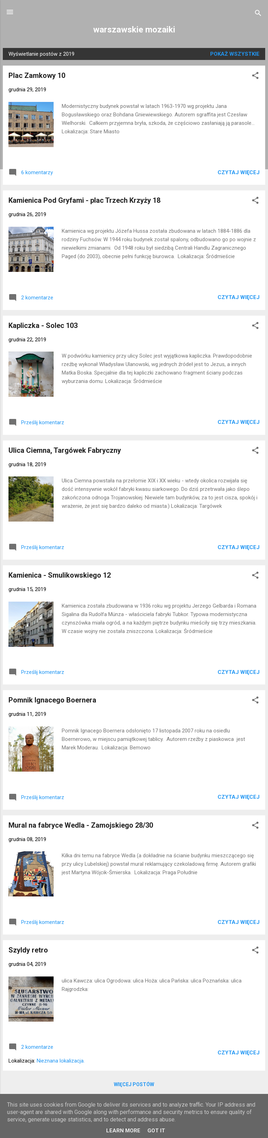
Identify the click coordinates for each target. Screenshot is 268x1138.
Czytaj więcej (239, 172)
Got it (156, 1130)
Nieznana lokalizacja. (61, 1061)
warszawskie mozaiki (134, 30)
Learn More (123, 1130)
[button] (255, 76)
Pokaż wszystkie (235, 54)
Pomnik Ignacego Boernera (52, 700)
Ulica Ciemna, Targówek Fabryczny (64, 450)
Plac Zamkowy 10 (36, 75)
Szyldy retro (28, 950)
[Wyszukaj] (258, 14)
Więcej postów (134, 1084)
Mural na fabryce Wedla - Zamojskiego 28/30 (80, 825)
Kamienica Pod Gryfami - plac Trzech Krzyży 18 (84, 200)
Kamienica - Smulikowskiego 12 (59, 575)
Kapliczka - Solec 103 (43, 325)
